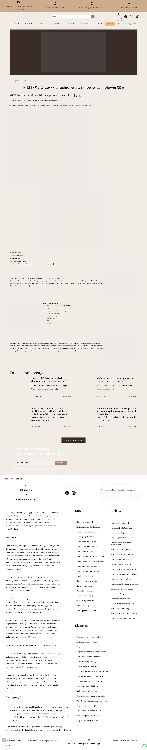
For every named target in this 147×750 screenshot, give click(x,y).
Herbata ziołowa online (121, 579)
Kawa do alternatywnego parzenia (90, 556)
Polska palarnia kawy (85, 576)
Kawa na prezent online (86, 546)
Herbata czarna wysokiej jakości (124, 574)
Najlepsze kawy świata (85, 605)
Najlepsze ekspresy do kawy (88, 642)
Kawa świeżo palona (84, 586)
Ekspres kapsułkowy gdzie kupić (89, 706)
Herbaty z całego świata (121, 599)
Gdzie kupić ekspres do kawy (88, 657)
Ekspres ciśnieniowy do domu (89, 647)
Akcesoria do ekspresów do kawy (90, 666)
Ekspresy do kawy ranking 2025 (89, 676)
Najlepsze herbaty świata (121, 528)
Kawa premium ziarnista (86, 566)
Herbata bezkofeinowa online (123, 618)
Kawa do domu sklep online (88, 571)
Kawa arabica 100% (84, 551)
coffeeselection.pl (13, 479)
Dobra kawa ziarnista (85, 591)
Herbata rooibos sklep (120, 608)
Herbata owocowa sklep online (124, 569)
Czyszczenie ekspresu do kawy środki (92, 671)
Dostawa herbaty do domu (122, 589)
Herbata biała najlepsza (121, 559)
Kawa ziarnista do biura (86, 542)
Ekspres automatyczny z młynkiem (91, 652)
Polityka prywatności (48, 741)
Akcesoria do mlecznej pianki (88, 711)
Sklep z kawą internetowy (87, 532)
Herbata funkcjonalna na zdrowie (125, 613)
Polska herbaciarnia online (122, 603)
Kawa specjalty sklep (85, 537)
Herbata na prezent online (122, 554)
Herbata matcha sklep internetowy (125, 584)
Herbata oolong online (120, 594)
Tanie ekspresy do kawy (86, 661)
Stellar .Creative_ (130, 741)
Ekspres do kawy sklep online (88, 637)
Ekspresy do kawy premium (88, 720)
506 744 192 (25, 490)
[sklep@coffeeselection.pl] (26, 495)
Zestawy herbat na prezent (122, 564)
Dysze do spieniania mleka (87, 716)
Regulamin (8, 746)
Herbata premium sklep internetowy (121, 544)
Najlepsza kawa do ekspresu (88, 527)
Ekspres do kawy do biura (87, 686)
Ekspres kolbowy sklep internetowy (91, 696)
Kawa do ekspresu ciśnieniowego (90, 561)
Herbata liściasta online (121, 523)
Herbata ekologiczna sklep (122, 533)
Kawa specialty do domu (86, 610)
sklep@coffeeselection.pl (25, 499)
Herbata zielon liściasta (121, 549)
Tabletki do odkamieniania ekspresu (91, 701)
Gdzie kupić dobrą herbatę (122, 538)
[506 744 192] (26, 485)
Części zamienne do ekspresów (89, 681)
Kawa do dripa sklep (84, 596)
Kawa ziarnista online (85, 522)
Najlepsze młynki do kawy (87, 691)
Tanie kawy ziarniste (85, 601)
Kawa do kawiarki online (86, 581)
